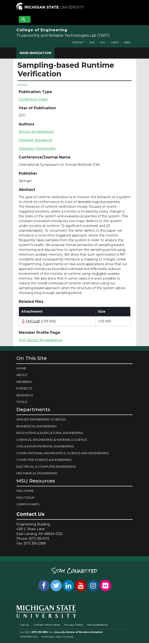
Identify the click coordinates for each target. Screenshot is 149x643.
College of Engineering (41, 30)
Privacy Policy (73, 624)
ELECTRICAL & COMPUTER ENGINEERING (46, 466)
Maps (115, 42)
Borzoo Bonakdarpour (36, 132)
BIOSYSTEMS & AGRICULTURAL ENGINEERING (50, 433)
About (21, 375)
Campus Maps (27, 504)
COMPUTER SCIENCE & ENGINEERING (44, 460)
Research (24, 395)
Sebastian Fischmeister (37, 148)
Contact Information (46, 624)
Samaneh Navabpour (35, 140)
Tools (21, 402)
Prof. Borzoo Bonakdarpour (40, 340)
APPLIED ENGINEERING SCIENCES (41, 419)
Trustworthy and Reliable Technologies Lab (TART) (63, 35)
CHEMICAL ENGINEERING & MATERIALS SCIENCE (51, 439)
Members (24, 382)
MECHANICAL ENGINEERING (37, 473)
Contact (78, 42)
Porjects (24, 388)
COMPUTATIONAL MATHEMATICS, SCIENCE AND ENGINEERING (62, 453)
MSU (103, 42)
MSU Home (25, 491)
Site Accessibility (97, 624)
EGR (92, 42)
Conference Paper (33, 99)
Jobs (127, 42)
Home (22, 85)
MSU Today (25, 497)
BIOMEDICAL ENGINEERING (36, 426)
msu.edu (59, 632)
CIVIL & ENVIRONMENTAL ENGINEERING (45, 446)
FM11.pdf (33, 321)
